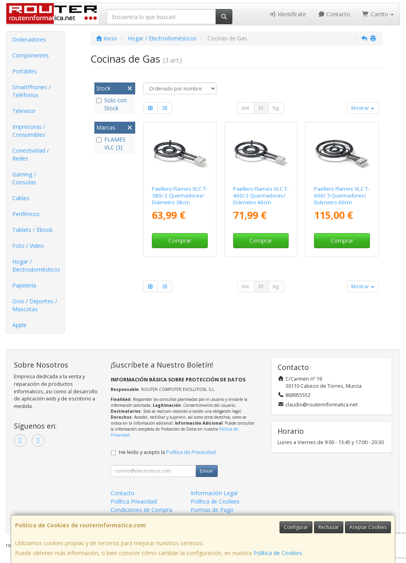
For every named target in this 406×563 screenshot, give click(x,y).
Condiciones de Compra (141, 509)
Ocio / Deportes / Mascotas (34, 305)
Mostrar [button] (362, 108)
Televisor (24, 111)
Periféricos (26, 214)
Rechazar (328, 527)
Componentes (30, 55)
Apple (19, 325)
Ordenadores (29, 39)
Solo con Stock (111, 104)
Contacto (334, 14)
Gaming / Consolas (24, 178)
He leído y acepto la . (168, 452)
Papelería (24, 285)
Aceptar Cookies (368, 527)
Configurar (296, 527)
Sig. (276, 108)
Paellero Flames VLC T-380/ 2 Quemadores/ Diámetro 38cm (179, 195)
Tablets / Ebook (32, 230)
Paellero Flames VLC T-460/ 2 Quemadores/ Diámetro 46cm (261, 195)
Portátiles (24, 71)
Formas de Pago (212, 509)
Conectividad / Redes (30, 154)
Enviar (206, 470)
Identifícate (287, 14)
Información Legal (214, 493)
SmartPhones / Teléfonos (31, 91)
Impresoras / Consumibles (28, 130)
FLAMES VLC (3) (111, 143)
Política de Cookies (277, 553)
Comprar (180, 240)
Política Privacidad (134, 501)
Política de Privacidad (191, 452)
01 (261, 108)
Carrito (378, 14)
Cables (20, 198)
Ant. (245, 108)
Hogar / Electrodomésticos (36, 265)
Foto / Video (28, 245)
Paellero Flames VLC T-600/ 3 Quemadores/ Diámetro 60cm (342, 195)
